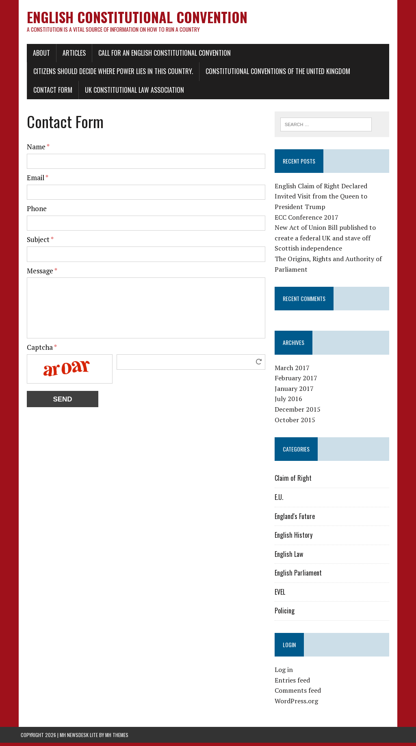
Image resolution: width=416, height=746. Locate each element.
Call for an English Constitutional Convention (158, 56)
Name (32, 150)
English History (295, 538)
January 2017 (296, 391)
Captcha (36, 350)
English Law (291, 557)
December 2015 (300, 412)
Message (36, 273)
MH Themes (116, 738)
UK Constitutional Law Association (128, 93)
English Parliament (300, 576)
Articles (68, 56)
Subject (34, 242)
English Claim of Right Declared (323, 189)
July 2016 (290, 402)
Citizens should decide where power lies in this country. (107, 74)
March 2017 (294, 370)
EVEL (282, 595)
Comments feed (300, 693)
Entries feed (294, 683)
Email (31, 180)
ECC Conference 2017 (308, 220)
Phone (31, 211)
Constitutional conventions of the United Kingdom (271, 74)
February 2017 (298, 381)
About (35, 56)
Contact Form (46, 93)
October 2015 (297, 423)
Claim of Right (295, 481)
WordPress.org (298, 704)
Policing (287, 614)
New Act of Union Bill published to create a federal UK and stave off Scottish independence (327, 241)
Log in (286, 673)
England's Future (297, 519)
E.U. (281, 501)
